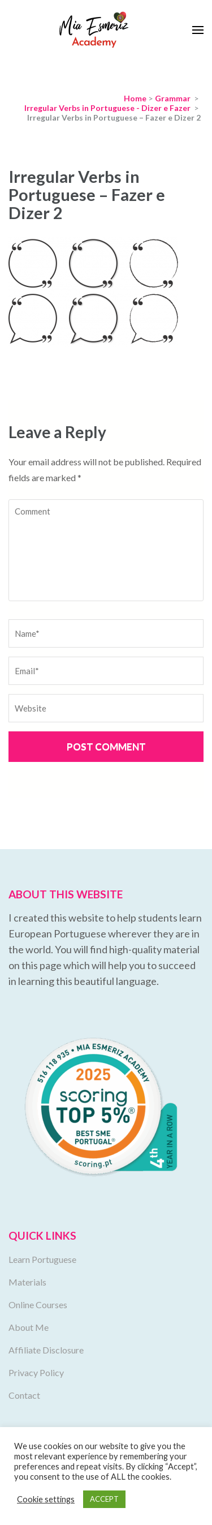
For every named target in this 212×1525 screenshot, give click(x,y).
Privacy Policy (36, 1372)
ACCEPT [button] (104, 1498)
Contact (24, 1395)
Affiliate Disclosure (46, 1349)
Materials (27, 1281)
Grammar (173, 98)
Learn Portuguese (42, 1259)
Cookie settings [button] (46, 1499)
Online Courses (37, 1304)
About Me (28, 1327)
